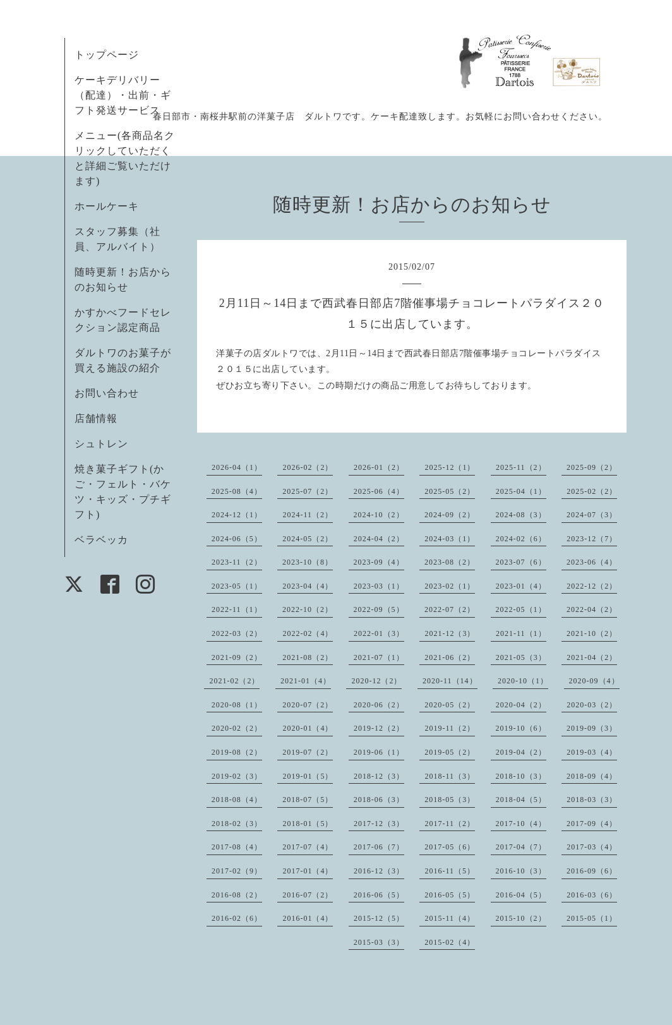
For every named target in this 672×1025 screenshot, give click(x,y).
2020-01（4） (307, 728)
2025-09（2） (592, 467)
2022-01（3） (379, 633)
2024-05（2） (307, 538)
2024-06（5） (237, 538)
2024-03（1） (449, 538)
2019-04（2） (521, 752)
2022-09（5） (379, 609)
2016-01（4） (307, 918)
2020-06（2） (379, 704)
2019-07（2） (307, 752)
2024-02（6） (521, 538)
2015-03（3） (379, 942)
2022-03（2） (237, 633)
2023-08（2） (449, 562)
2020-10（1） (523, 680)
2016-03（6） (592, 894)
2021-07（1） (379, 657)
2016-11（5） (449, 870)
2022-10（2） (307, 609)
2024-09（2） (449, 514)
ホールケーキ (107, 206)
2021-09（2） (237, 657)
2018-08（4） (237, 799)
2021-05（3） (521, 657)
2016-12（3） (379, 870)
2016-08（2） (237, 894)
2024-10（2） (379, 514)
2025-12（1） (449, 467)
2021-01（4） (305, 680)
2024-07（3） (592, 514)
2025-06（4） (379, 491)
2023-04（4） (307, 586)
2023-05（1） (237, 586)
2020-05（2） (449, 704)
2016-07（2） (307, 894)
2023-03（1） (379, 586)
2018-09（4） (592, 776)
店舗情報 (96, 418)
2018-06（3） (379, 799)
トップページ (107, 54)
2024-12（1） (237, 514)
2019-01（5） (307, 776)
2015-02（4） (449, 942)
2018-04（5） (521, 799)
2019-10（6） (521, 728)
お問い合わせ (107, 393)
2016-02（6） (237, 918)
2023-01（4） (521, 586)
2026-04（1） (237, 467)
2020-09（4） (594, 680)
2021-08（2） (307, 657)
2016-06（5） (379, 894)
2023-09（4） (379, 562)
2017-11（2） (449, 823)
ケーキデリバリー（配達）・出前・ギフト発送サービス (123, 95)
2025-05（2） (449, 491)
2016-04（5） (521, 894)
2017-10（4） (521, 823)
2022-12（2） (592, 586)
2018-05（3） (449, 799)
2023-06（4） (592, 562)
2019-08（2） (237, 752)
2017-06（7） (379, 846)
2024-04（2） (379, 538)
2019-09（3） (592, 728)
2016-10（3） (521, 870)
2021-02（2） (234, 680)
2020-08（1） (237, 704)
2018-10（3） (521, 776)
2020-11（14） (450, 680)
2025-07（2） (307, 491)
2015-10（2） (521, 918)
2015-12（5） (379, 918)
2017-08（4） (237, 846)
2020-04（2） (521, 704)
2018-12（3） (379, 776)
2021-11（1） (521, 633)
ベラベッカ (101, 539)
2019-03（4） (592, 752)
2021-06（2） (449, 657)
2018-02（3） (237, 823)
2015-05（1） (592, 918)
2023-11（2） (237, 562)
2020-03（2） (592, 704)
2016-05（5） (449, 894)
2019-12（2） (379, 728)
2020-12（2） (376, 680)
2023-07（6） (521, 562)
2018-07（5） (307, 799)
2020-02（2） (237, 728)
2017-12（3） (379, 823)
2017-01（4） (307, 870)
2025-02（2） (592, 491)
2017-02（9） (237, 870)
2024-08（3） (521, 514)
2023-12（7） (592, 538)
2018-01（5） (307, 823)
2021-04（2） (592, 657)
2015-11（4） (449, 918)
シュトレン (101, 443)
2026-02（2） (307, 467)
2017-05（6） (449, 846)
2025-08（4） (237, 491)
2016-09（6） (592, 870)
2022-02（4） (307, 633)
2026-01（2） (379, 467)
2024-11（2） (307, 514)
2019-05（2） (449, 752)
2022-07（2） (449, 609)
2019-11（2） (449, 728)
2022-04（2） (592, 609)
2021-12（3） (449, 633)
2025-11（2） (521, 467)
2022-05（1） (521, 609)
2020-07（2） (307, 704)
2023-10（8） (307, 562)
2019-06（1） (379, 752)
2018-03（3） (592, 799)
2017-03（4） (592, 846)
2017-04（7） (521, 846)
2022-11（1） (237, 609)
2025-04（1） (521, 491)
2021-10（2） (592, 633)
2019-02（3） (237, 776)
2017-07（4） (307, 846)
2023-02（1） (449, 586)
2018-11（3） (449, 776)
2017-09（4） (592, 823)
